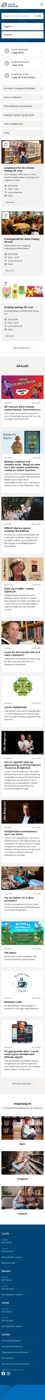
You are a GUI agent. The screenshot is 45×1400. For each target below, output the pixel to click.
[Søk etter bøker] (16, 16)
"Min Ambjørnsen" (22, 124)
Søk (37, 16)
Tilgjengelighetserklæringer (15, 1352)
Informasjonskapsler (12, 1341)
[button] (42, 4)
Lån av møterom (22, 97)
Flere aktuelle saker (22, 1084)
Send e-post (8, 1251)
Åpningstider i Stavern (13, 1294)
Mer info (10, 202)
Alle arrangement (22, 348)
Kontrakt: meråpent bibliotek (22, 88)
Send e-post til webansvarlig (15, 1364)
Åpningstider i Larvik (12, 1257)
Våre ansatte (8, 1358)
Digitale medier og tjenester (22, 115)
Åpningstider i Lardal (12, 1326)
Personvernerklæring (12, 1346)
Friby (22, 133)
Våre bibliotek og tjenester (22, 106)
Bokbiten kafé (9, 1263)
